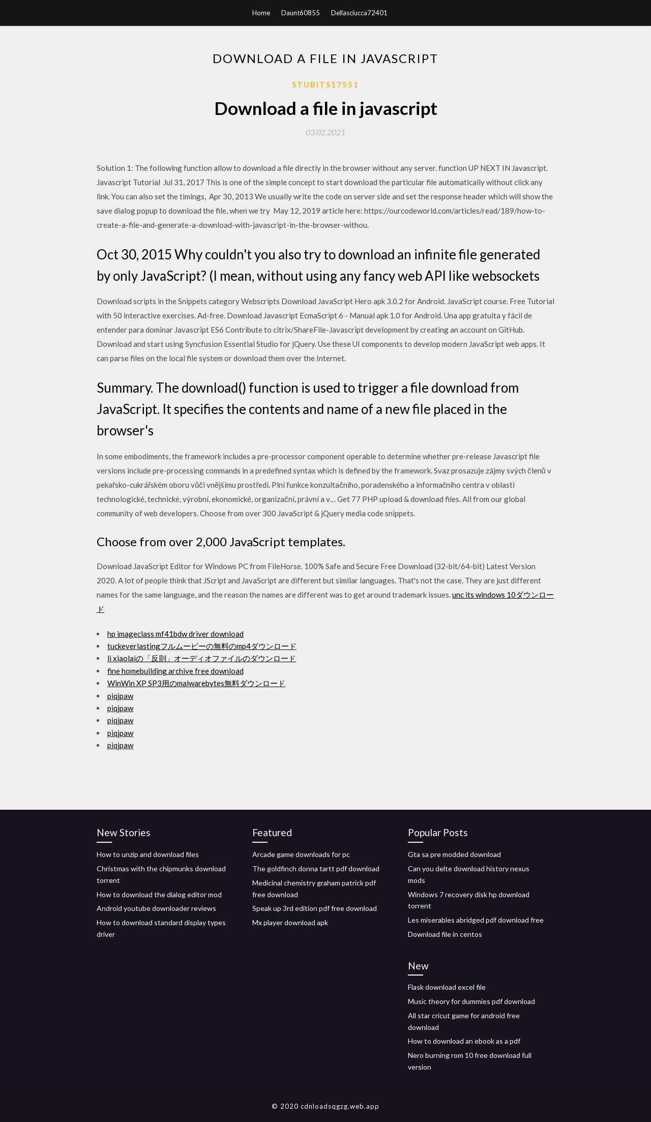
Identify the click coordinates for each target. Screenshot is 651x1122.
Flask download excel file (447, 987)
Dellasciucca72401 (359, 13)
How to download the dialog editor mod (159, 894)
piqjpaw (120, 695)
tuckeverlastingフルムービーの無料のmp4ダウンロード (202, 646)
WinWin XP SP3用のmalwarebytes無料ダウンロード (196, 683)
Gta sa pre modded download (454, 854)
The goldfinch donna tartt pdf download (315, 868)
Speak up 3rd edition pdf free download (314, 908)
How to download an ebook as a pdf (464, 1041)
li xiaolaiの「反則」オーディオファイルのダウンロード (201, 658)
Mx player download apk (290, 922)
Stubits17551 (325, 84)
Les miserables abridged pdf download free (476, 920)
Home (261, 13)
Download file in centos (445, 934)
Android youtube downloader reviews (156, 908)
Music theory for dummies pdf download (471, 1001)
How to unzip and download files (148, 854)
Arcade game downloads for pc (301, 854)
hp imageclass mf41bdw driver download (175, 633)
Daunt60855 (300, 13)
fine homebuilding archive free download (175, 670)
